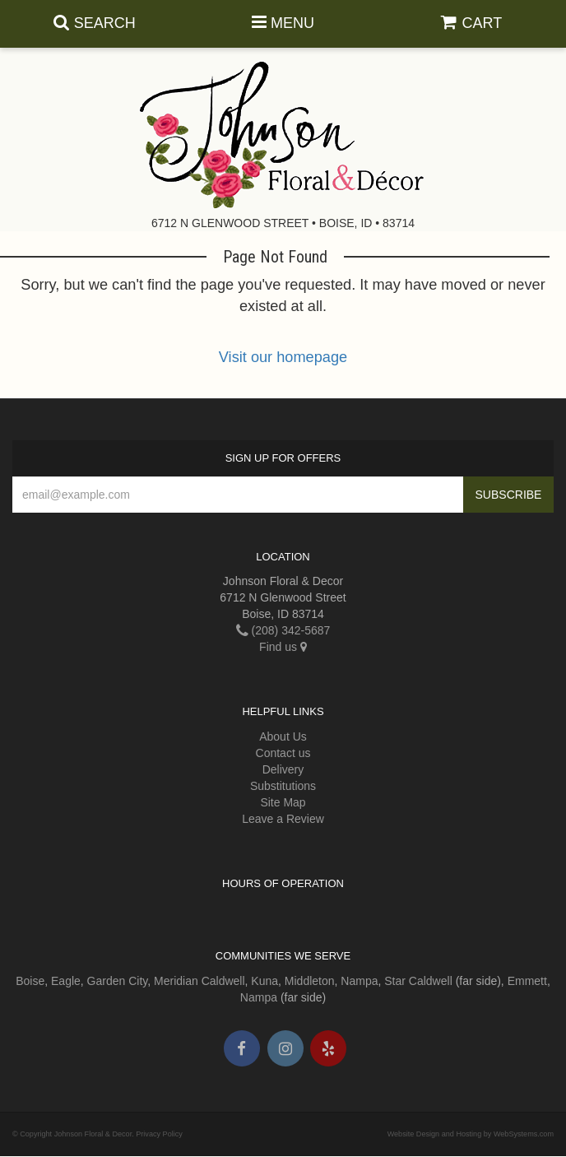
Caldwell (223, 980)
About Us (283, 736)
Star (395, 980)
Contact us (283, 753)
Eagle (66, 980)
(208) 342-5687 (283, 630)
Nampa (359, 980)
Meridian (176, 980)
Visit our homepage (283, 357)
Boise (30, 980)
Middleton (310, 980)
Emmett (527, 980)
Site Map (282, 802)
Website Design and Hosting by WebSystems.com (470, 1134)
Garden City (117, 980)
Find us (283, 646)
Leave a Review (283, 818)
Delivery (283, 769)
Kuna (264, 980)
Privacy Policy (159, 1134)
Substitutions (283, 785)
